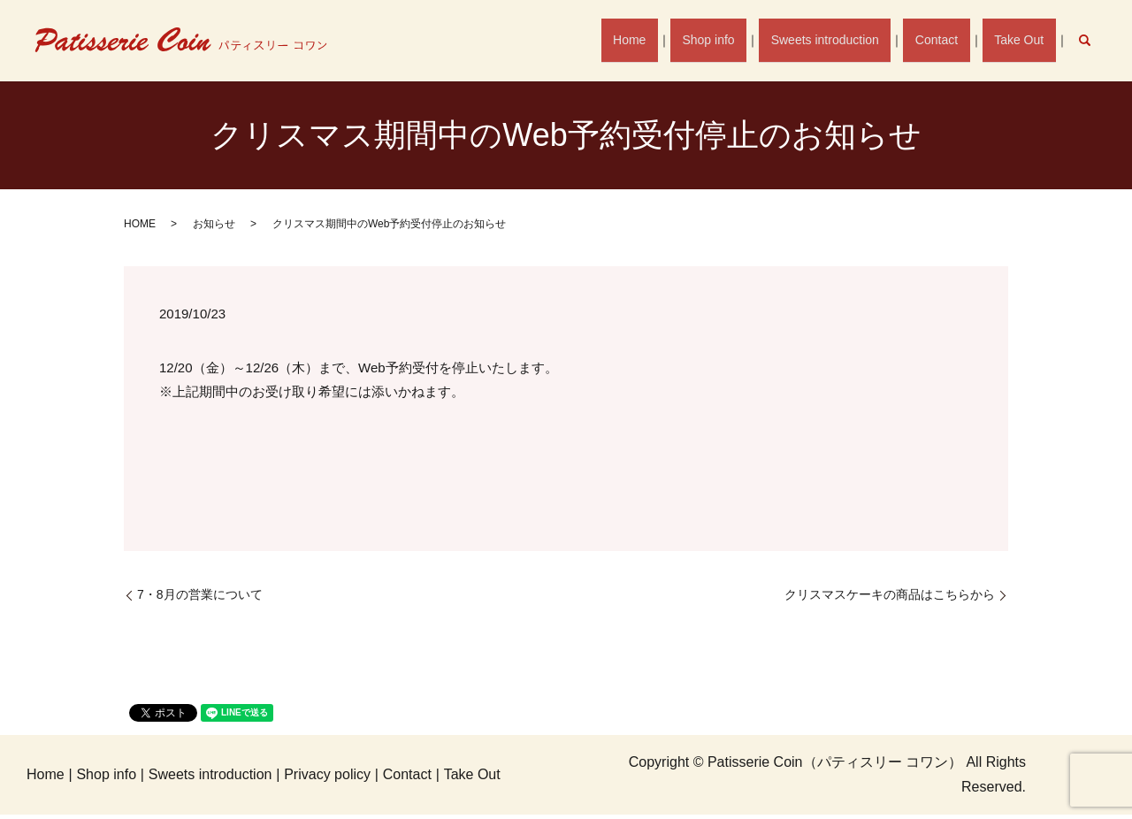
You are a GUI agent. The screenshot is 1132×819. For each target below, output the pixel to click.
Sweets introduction (841, 40)
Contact (946, 40)
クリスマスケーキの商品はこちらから (889, 594)
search (1094, 40)
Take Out (1022, 40)
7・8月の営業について (206, 594)
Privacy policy (327, 774)
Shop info (731, 40)
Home (659, 40)
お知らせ (214, 224)
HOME (140, 224)
